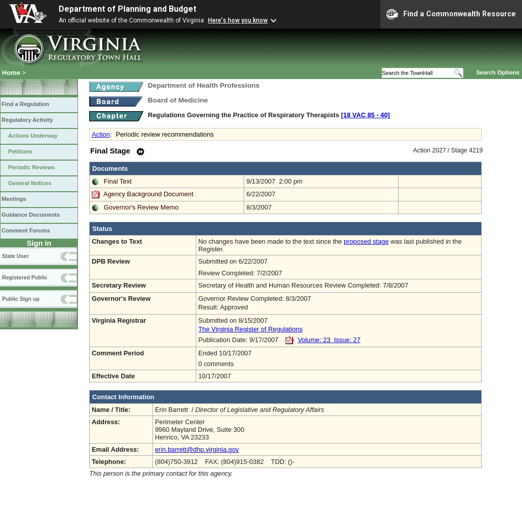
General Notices (29, 183)
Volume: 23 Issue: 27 (329, 340)
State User (15, 256)
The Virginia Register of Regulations (250, 329)
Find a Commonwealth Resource (451, 14)
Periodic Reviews (31, 167)
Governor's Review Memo (141, 207)
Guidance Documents (31, 215)
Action (101, 134)
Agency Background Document (148, 194)
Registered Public (24, 277)
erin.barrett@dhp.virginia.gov (197, 449)
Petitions (20, 151)
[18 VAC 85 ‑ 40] (365, 115)
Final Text (118, 181)
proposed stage (366, 241)
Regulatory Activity (27, 120)
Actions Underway (33, 136)
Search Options (497, 72)
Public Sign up (20, 299)
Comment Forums (26, 230)
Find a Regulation (25, 104)
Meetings (14, 199)
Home (11, 72)
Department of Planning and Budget (127, 9)
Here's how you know (238, 20)
